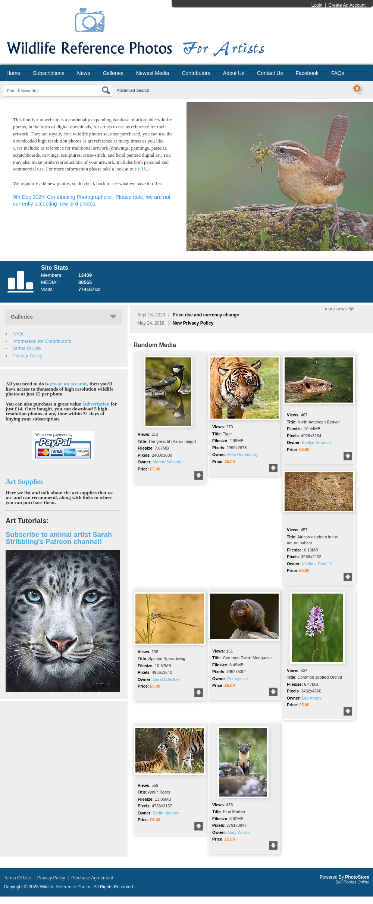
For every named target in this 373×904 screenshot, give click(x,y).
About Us (234, 73)
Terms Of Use (17, 877)
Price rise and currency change (206, 315)
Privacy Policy (27, 356)
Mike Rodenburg (242, 454)
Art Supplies (24, 481)
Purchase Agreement (92, 877)
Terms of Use (26, 348)
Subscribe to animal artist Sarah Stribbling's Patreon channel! (59, 538)
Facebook (306, 73)
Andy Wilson (238, 832)
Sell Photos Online (353, 882)
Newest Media (152, 73)
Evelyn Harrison (316, 442)
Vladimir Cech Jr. (317, 564)
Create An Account (347, 5)
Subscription (96, 404)
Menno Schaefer (168, 462)
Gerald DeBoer (166, 679)
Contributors (196, 73)
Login (316, 5)
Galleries (113, 73)
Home (13, 73)
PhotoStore (357, 877)
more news (339, 309)
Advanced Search (133, 90)
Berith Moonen (166, 813)
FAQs (337, 73)
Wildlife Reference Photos (65, 886)
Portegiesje (237, 678)
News (83, 73)
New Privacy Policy (193, 323)
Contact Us (270, 73)
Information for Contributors (41, 341)
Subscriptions (48, 73)
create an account (68, 384)
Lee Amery (312, 698)
